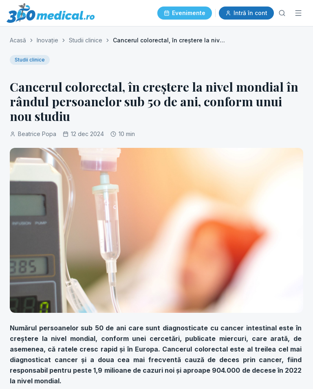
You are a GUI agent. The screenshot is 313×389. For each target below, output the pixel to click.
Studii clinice (85, 40)
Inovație (47, 40)
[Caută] (282, 13)
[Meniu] (298, 13)
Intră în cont (246, 12)
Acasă (18, 40)
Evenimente (184, 12)
